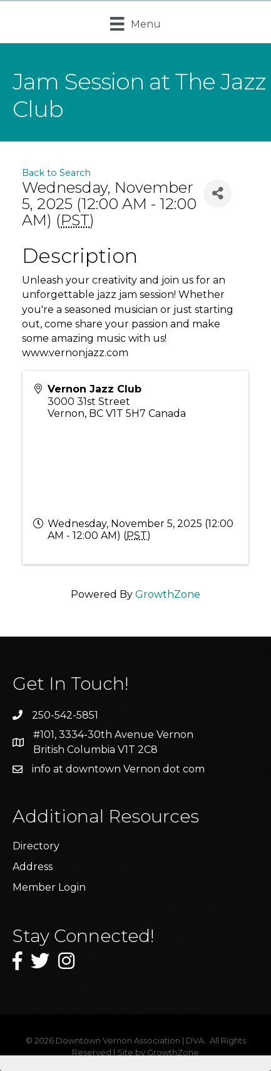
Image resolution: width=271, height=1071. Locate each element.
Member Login (49, 887)
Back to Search (56, 172)
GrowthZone (167, 594)
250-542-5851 (65, 715)
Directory (36, 846)
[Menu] (135, 24)
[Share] (217, 194)
